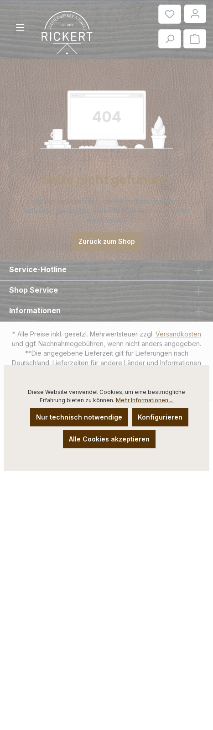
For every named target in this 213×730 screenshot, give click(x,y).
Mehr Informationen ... (145, 400)
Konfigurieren (160, 417)
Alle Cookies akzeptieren (109, 439)
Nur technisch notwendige (79, 417)
